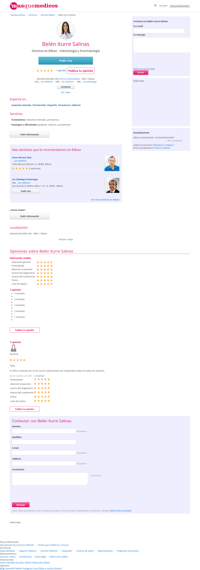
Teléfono (16, 458)
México (28, 562)
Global (46, 562)
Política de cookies (58, 556)
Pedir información (29, 134)
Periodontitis (39, 105)
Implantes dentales (21, 105)
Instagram (28, 568)
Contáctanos (25, 556)
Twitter (18, 568)
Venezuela (37, 562)
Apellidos (17, 437)
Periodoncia (64, 105)
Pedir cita (65, 60)
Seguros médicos (27, 550)
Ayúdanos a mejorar (163, 145)
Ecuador (20, 562)
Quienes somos (7, 556)
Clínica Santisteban (69, 78)
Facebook (9, 568)
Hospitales (67, 550)
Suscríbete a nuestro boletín (47, 568)
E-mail (15, 447)
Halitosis (76, 105)
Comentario (18, 469)
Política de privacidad (144, 68)
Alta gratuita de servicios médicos (17, 545)
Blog (2, 568)
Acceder (163, 5)
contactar (66, 86)
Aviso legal (40, 556)
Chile (2, 562)
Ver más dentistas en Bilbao (105, 199)
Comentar (40, 375)
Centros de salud (85, 550)
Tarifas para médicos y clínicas (53, 545)
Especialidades (7, 550)
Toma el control (162, 147)
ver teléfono (47, 81)
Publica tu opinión (80, 71)
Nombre (16, 426)
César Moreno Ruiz (21, 157)
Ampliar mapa (66, 239)
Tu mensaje (139, 34)
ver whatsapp (90, 81)
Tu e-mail (138, 26)
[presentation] (156, 59)
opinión (60, 70)
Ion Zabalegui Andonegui (25, 179)
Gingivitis (52, 105)
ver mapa (66, 92)
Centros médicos (49, 550)
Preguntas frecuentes (127, 550)
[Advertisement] (161, 103)
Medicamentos (105, 550)
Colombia (10, 562)
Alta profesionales (180, 6)
